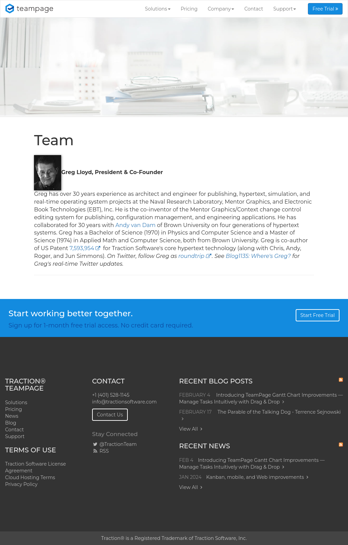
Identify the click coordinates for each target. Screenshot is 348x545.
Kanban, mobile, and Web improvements (255, 477)
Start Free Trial (317, 315)
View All (188, 429)
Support (284, 9)
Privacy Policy (21, 484)
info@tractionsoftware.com (124, 402)
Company (221, 9)
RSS (100, 451)
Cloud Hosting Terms (30, 477)
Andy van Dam (135, 225)
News (11, 416)
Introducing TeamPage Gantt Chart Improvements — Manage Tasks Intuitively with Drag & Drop (261, 398)
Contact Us (110, 415)
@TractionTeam (114, 444)
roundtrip (191, 256)
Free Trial (325, 9)
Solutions (158, 9)
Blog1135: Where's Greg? (258, 256)
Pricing (189, 9)
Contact (253, 9)
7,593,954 (82, 248)
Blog (10, 423)
